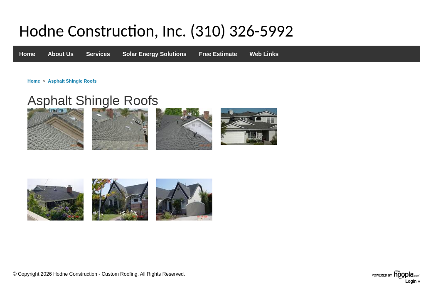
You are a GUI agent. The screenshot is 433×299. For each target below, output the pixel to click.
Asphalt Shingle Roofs (72, 80)
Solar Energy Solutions (155, 54)
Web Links (264, 54)
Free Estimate (218, 54)
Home (27, 54)
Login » (412, 281)
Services (98, 54)
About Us (61, 54)
